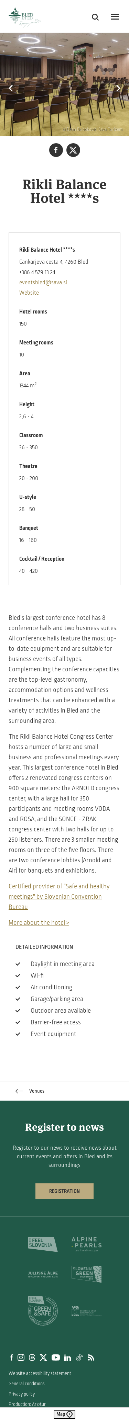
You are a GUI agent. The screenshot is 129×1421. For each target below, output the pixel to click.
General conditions (27, 1383)
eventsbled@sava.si (43, 283)
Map (64, 1414)
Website (29, 293)
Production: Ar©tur (27, 1404)
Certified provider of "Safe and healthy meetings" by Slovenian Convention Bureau (59, 896)
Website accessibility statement (40, 1373)
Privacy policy (22, 1394)
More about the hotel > (39, 922)
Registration (64, 1191)
